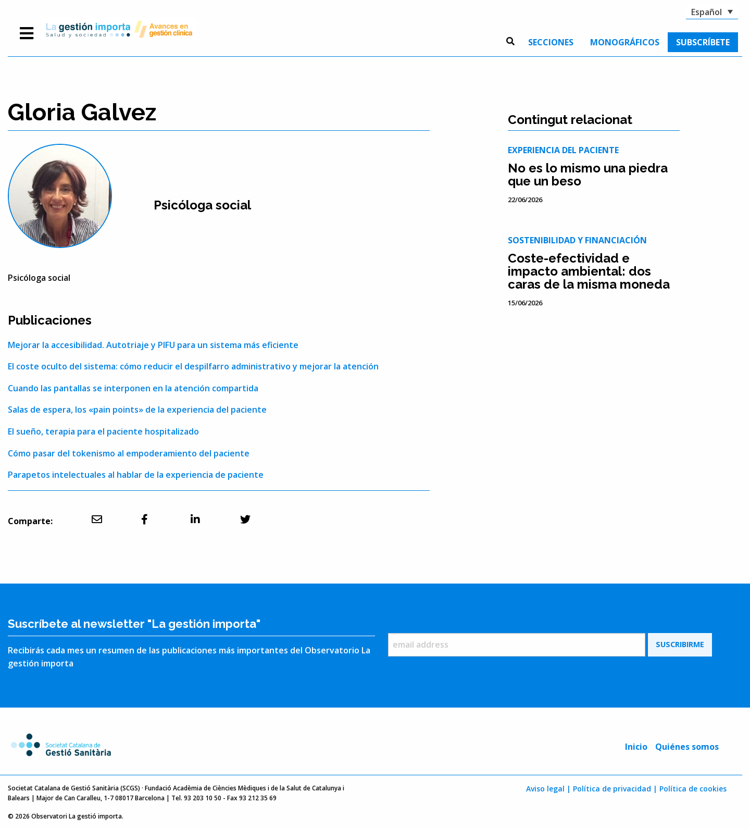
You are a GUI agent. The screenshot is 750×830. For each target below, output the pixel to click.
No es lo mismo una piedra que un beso (588, 174)
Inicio (636, 746)
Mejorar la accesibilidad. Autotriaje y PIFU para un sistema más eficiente (153, 345)
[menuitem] (551, 42)
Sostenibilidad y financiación (577, 240)
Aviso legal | (548, 789)
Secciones (550, 42)
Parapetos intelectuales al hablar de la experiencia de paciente (136, 474)
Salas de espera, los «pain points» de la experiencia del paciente (137, 409)
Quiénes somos (687, 746)
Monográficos (624, 42)
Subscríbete (703, 42)
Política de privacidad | (615, 789)
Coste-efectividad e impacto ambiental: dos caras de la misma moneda (589, 271)
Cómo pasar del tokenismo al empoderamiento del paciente (128, 453)
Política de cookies (693, 789)
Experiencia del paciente (563, 150)
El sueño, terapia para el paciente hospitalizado (103, 431)
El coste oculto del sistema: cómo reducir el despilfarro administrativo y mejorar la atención (193, 366)
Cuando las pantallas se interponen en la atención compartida (133, 388)
